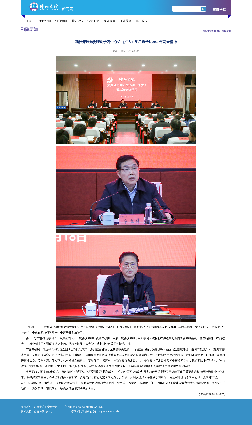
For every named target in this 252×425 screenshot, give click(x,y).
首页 (29, 20)
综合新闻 (61, 20)
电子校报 (142, 20)
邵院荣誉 (126, 20)
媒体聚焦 (109, 20)
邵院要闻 (45, 20)
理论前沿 (93, 20)
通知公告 (77, 20)
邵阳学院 (219, 10)
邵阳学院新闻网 (211, 31)
